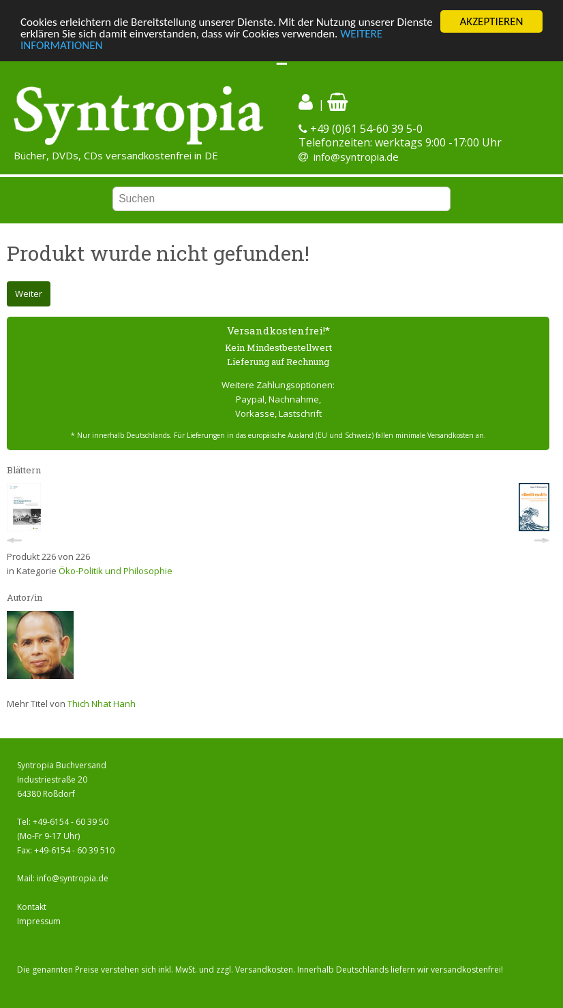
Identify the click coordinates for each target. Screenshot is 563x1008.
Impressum (39, 921)
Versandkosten (264, 969)
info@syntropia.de (356, 156)
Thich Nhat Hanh (101, 703)
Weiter (28, 293)
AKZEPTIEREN (491, 21)
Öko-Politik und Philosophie (115, 571)
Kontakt (31, 907)
